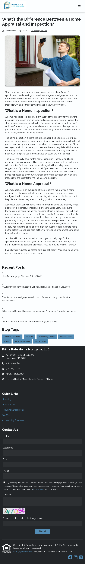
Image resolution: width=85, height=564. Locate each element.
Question (7, 494)
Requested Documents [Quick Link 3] (13, 410)
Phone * (6, 471)
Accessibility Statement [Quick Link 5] (13, 420)
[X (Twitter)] (81, 557)
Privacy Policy (38, 489)
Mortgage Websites (23, 551)
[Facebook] (70, 557)
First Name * (9, 436)
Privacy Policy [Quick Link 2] (9, 404)
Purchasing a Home (39, 31)
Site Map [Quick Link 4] (6, 415)
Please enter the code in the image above (23, 518)
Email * (6, 459)
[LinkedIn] (76, 557)
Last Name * (8, 448)
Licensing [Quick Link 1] (6, 399)
